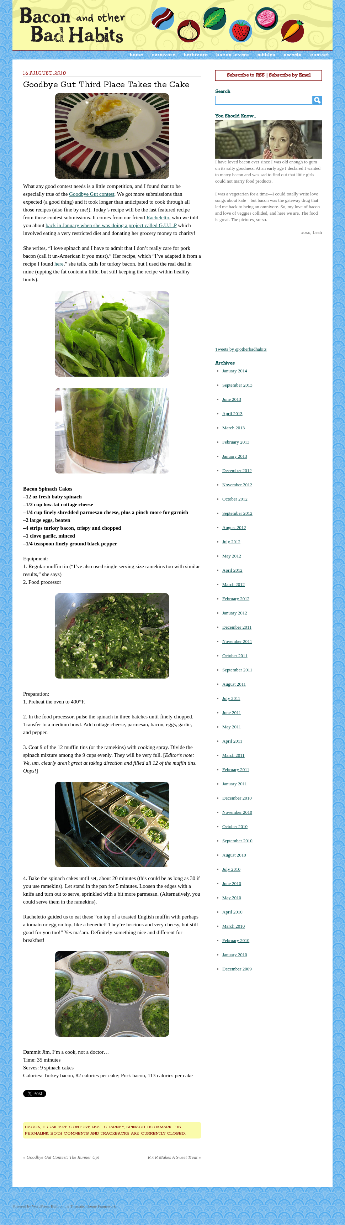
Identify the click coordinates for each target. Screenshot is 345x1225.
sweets (293, 55)
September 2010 (237, 840)
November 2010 (237, 812)
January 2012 (234, 613)
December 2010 (237, 798)
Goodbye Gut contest (91, 194)
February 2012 (235, 598)
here (59, 264)
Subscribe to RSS (246, 75)
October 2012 (235, 499)
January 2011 (234, 783)
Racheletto (158, 217)
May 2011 (231, 726)
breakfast (55, 1127)
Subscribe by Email (289, 75)
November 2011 (237, 641)
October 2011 (235, 655)
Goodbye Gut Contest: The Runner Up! (61, 1157)
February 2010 (235, 940)
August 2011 (234, 684)
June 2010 (231, 883)
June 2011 (231, 712)
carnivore (163, 55)
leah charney (108, 1127)
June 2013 (231, 399)
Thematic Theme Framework (93, 1206)
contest (79, 1127)
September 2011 (237, 669)
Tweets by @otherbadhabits (241, 349)
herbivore (196, 55)
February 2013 (235, 442)
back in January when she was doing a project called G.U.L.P (111, 225)
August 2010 (234, 855)
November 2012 (237, 484)
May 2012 (231, 556)
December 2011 (236, 627)
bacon (33, 1127)
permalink (36, 1133)
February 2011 (235, 769)
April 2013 (232, 413)
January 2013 (234, 456)
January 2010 (234, 954)
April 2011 (232, 741)
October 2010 (235, 826)
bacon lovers (232, 55)
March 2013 (233, 427)
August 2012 (234, 527)
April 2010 (232, 912)
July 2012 (231, 541)
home (136, 55)
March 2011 (233, 755)
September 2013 (237, 385)
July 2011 (231, 698)
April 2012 (232, 570)
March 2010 (233, 926)
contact (319, 55)
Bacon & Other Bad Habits (72, 25)
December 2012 (237, 470)
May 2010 (231, 897)
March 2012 (233, 584)
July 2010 (231, 869)
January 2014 (234, 370)
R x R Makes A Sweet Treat (174, 1157)
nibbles (266, 55)
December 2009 (237, 969)
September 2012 (237, 513)
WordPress (40, 1206)
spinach (135, 1127)
